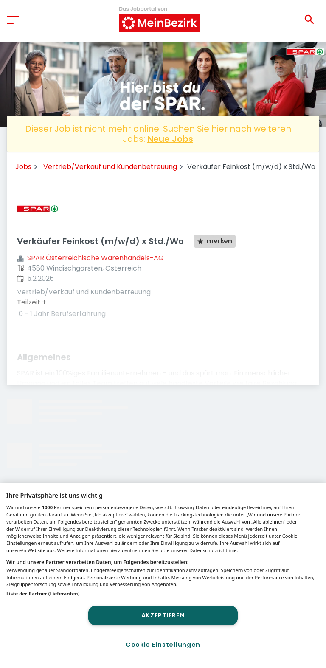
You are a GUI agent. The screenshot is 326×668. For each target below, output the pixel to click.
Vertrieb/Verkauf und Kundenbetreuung (110, 167)
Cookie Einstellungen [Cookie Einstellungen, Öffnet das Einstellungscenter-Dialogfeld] (163, 644)
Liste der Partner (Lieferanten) (43, 593)
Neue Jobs (170, 139)
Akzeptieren (163, 615)
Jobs (23, 167)
